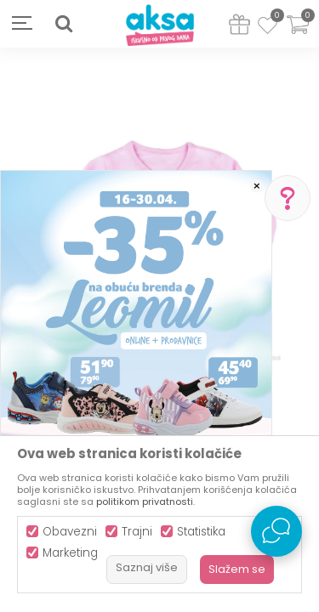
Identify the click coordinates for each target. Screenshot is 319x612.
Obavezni (70, 531)
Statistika (201, 531)
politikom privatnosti (144, 501)
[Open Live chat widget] (276, 531)
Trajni (137, 531)
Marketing (70, 553)
